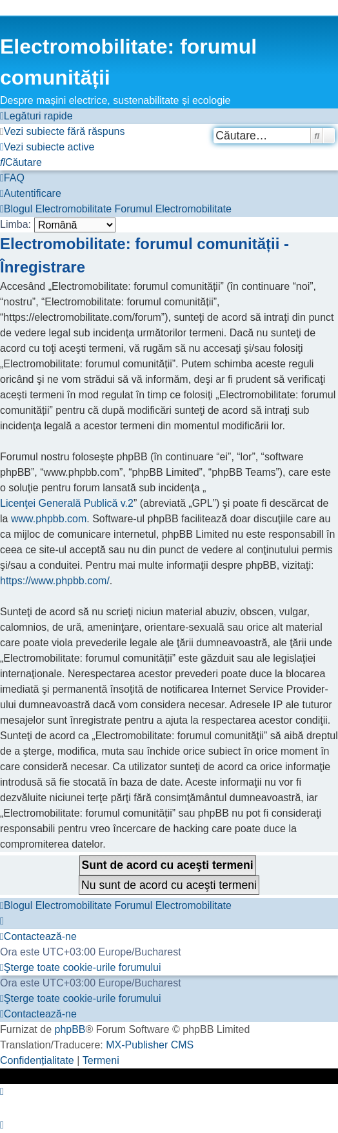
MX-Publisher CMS (150, 1044)
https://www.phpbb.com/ (55, 580)
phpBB (69, 1029)
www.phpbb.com (48, 518)
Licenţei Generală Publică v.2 (67, 503)
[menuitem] (62, 131)
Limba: (15, 224)
